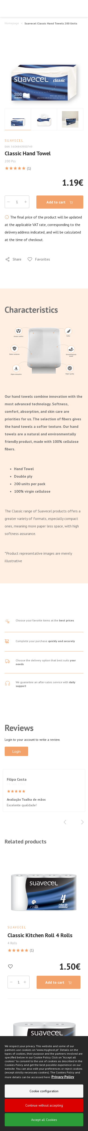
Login (16, 751)
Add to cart (59, 202)
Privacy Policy (62, 1077)
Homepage (12, 23)
